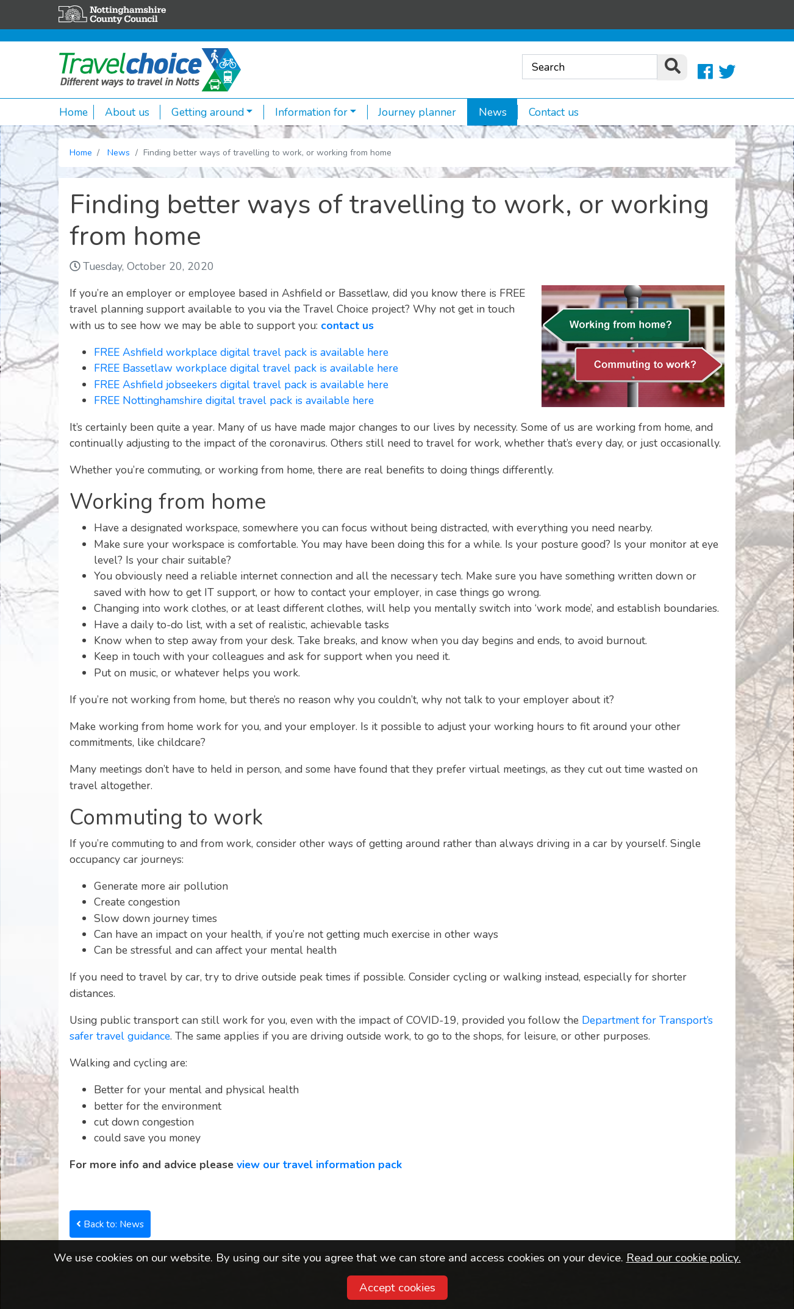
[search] (672, 67)
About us (121, 112)
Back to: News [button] (110, 1224)
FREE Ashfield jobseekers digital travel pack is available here (241, 384)
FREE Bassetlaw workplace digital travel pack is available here (246, 368)
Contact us (548, 112)
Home (73, 112)
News (487, 112)
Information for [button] (305, 112)
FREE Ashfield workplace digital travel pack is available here (241, 352)
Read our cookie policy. (683, 1258)
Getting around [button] (202, 112)
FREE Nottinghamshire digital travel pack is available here (234, 400)
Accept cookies (397, 1288)
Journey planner (412, 112)
